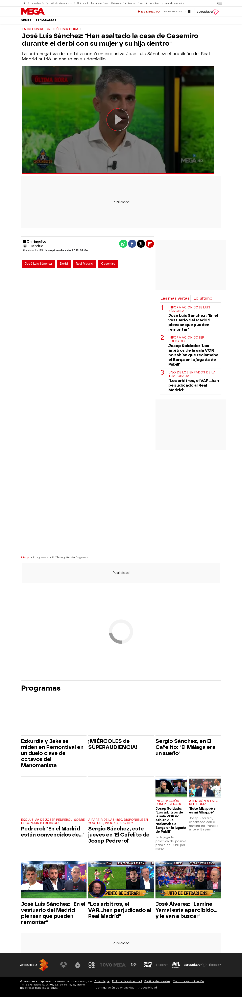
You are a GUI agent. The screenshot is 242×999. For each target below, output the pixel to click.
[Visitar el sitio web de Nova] (106, 967)
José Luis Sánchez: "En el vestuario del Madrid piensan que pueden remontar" (193, 324)
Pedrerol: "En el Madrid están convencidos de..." (52, 834)
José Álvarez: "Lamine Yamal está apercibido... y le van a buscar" (186, 912)
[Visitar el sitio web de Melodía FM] (176, 967)
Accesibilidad (147, 989)
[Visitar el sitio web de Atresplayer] (195, 967)
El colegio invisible (148, 3)
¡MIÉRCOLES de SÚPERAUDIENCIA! (113, 746)
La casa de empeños (173, 3)
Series (26, 22)
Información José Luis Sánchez (189, 311)
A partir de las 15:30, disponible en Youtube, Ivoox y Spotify (118, 823)
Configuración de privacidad (115, 989)
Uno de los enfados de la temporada (192, 376)
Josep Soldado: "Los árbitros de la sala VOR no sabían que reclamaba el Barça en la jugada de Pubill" (193, 357)
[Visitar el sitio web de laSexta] (78, 967)
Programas (45, 22)
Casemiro (108, 265)
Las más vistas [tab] (174, 300)
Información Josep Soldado (186, 341)
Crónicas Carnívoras (123, 3)
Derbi (64, 265)
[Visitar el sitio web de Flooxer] (215, 967)
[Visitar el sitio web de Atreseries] (134, 967)
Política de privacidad (127, 983)
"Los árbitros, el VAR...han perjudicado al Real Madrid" (193, 387)
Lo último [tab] (203, 300)
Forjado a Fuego (100, 3)
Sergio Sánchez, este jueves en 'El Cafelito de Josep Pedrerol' (118, 837)
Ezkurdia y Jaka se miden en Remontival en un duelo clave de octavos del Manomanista (52, 755)
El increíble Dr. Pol (38, 3)
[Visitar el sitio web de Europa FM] (162, 967)
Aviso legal (102, 983)
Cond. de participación (188, 983)
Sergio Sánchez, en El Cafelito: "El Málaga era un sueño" (185, 749)
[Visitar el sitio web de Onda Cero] (148, 967)
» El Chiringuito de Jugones (68, 559)
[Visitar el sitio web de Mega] (120, 967)
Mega (25, 559)
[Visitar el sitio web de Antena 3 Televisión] (63, 967)
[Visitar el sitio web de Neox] (92, 967)
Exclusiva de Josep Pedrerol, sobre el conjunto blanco (53, 823)
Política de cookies (157, 983)
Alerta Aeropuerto (61, 3)
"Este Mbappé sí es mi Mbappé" (202, 812)
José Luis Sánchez (38, 265)
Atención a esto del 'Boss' (203, 804)
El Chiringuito (81, 3)
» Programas (39, 559)
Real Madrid (84, 265)
